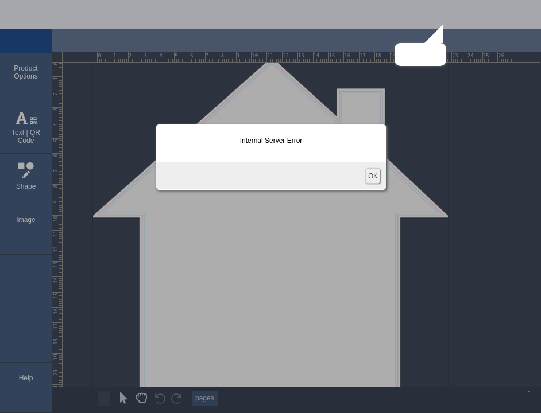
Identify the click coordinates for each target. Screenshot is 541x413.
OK (372, 176)
